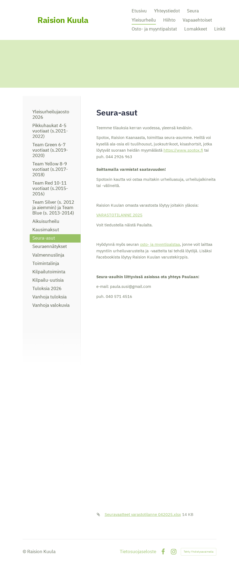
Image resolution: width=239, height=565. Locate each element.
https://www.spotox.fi (183, 150)
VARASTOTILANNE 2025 (119, 214)
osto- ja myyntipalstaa (160, 244)
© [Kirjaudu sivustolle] (25, 551)
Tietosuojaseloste (138, 551)
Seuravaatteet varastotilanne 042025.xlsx (143, 514)
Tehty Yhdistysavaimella (198, 551)
